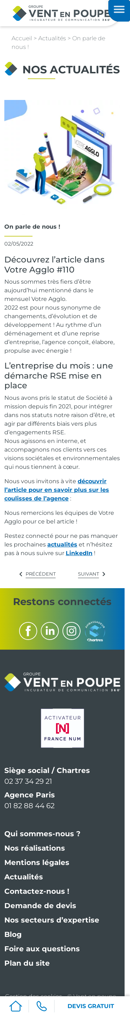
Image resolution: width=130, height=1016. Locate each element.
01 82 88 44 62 (29, 805)
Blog (13, 934)
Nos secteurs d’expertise (51, 920)
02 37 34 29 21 (28, 781)
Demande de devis (40, 905)
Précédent (41, 574)
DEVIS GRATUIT (91, 1006)
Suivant (88, 574)
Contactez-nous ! (36, 891)
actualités (62, 544)
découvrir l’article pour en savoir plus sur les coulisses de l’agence (56, 490)
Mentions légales (36, 862)
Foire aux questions (42, 948)
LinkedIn (79, 553)
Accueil (22, 38)
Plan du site (27, 963)
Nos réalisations (34, 848)
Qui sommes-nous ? (42, 833)
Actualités (23, 877)
